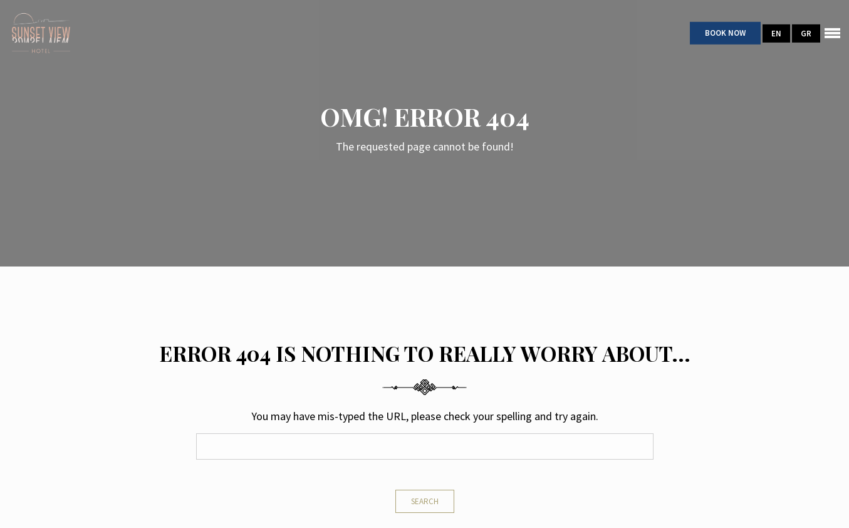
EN (776, 33)
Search (425, 501)
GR (806, 33)
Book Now (725, 33)
